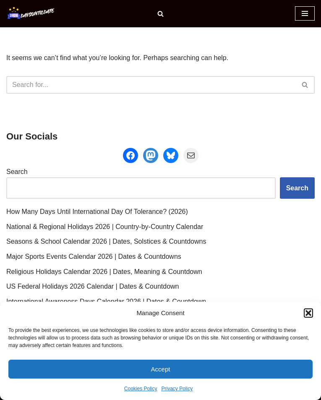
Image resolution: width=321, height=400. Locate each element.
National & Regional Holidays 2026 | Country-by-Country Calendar (104, 226)
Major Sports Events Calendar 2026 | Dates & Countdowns (93, 256)
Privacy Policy (177, 389)
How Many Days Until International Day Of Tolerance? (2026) (97, 211)
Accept (160, 369)
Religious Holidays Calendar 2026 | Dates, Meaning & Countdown (104, 271)
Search (17, 171)
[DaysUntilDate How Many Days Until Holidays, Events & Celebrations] (31, 13)
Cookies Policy (140, 389)
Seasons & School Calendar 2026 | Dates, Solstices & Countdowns (106, 241)
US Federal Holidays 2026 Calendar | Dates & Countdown (92, 286)
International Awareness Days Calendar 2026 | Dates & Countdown (106, 301)
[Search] (160, 14)
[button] (308, 313)
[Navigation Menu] (305, 13)
